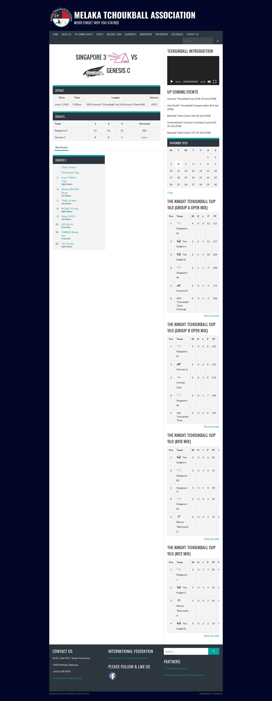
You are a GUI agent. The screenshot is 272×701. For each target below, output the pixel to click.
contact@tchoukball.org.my (67, 678)
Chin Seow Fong (70, 172)
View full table (211, 315)
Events (99, 34)
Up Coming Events (84, 34)
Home (55, 34)
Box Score (61, 147)
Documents (177, 34)
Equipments (130, 34)
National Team (114, 34)
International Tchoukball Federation (127, 658)
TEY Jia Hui (67, 243)
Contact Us (193, 34)
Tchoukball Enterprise (176, 668)
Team (179, 216)
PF (215, 216)
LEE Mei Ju (67, 224)
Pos (171, 216)
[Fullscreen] (214, 81)
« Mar (170, 192)
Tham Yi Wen (68, 167)
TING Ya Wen (68, 200)
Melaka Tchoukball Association (135, 15)
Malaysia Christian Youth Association (184, 674)
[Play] (171, 81)
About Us (66, 34)
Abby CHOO (68, 216)
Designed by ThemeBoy (211, 694)
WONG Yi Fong (69, 208)
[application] (193, 70)
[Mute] (209, 81)
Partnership (161, 34)
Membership (146, 34)
